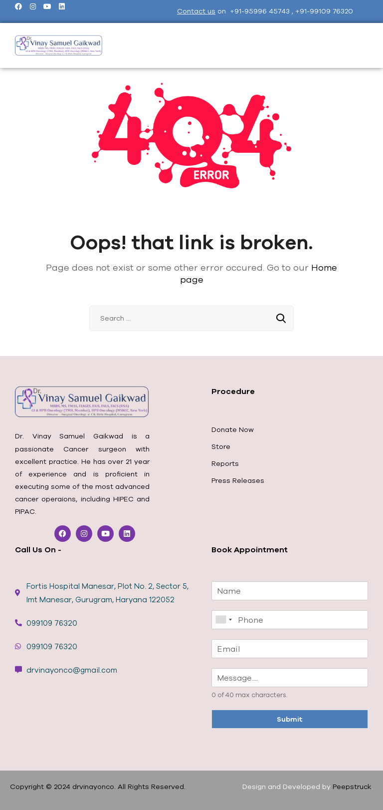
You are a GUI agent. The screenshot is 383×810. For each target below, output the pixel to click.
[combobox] (223, 620)
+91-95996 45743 (261, 11)
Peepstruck (352, 787)
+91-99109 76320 (324, 11)
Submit (290, 719)
